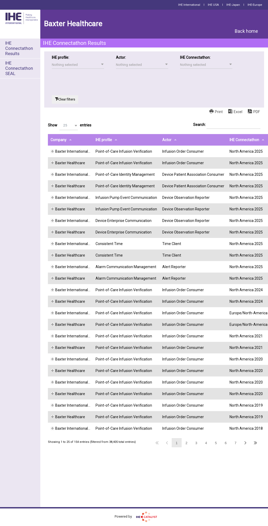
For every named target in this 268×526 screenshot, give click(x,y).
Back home (246, 31)
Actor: (121, 57)
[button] (78, 65)
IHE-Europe (255, 5)
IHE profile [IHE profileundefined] (104, 140)
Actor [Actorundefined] (166, 140)
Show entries (69, 125)
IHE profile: (60, 57)
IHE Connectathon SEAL (19, 68)
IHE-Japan (233, 5)
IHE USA (213, 5)
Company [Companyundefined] (58, 140)
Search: (226, 125)
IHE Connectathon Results (19, 48)
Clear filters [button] (66, 99)
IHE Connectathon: (195, 57)
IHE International (189, 5)
